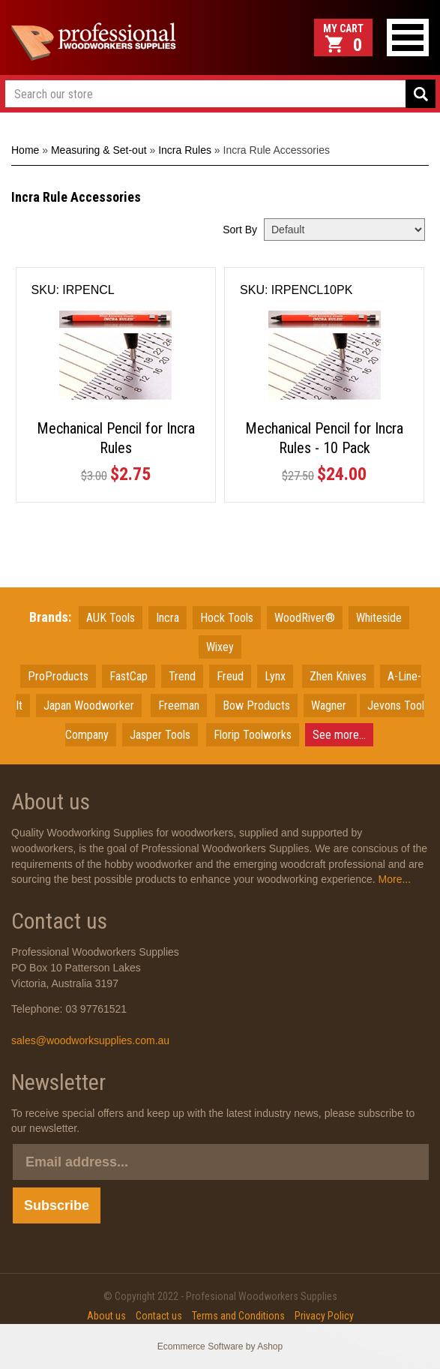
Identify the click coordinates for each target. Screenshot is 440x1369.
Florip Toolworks (253, 735)
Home (25, 150)
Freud (230, 676)
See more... (339, 735)
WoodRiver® (304, 618)
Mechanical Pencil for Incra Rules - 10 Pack (324, 438)
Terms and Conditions (238, 1316)
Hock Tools (226, 618)
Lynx (275, 676)
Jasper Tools (160, 735)
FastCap (128, 676)
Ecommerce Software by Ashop (220, 1346)
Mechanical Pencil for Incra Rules (116, 438)
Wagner (330, 705)
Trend (182, 676)
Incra (167, 618)
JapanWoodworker (88, 705)
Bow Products (256, 705)
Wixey (220, 647)
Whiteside (379, 618)
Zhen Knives (338, 676)
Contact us (159, 1316)
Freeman (178, 705)
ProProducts (58, 676)
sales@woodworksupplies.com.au (90, 1040)
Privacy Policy (324, 1316)
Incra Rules (184, 150)
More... (393, 879)
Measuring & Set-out (99, 150)
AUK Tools (110, 618)
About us (106, 1316)
